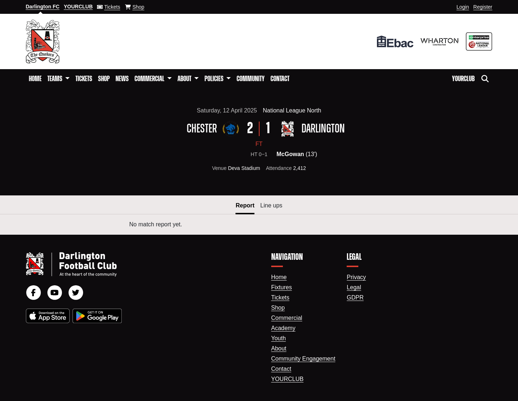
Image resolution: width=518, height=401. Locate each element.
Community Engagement (303, 359)
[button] (58, 79)
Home (35, 79)
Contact (279, 79)
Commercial (286, 318)
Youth (278, 338)
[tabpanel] (259, 224)
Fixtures (281, 287)
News (122, 79)
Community (251, 79)
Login (462, 7)
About (279, 348)
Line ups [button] (271, 205)
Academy (283, 328)
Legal (354, 287)
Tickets (83, 79)
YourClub (463, 79)
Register (482, 7)
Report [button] (244, 205)
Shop (104, 79)
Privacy (356, 277)
